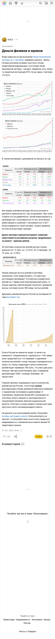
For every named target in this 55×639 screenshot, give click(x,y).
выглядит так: (13, 297)
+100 (39, 436)
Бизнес (47, 619)
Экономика (7, 46)
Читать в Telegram (27, 631)
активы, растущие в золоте (14, 416)
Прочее (27, 623)
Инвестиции (9, 619)
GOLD (10, 39)
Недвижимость (23, 619)
